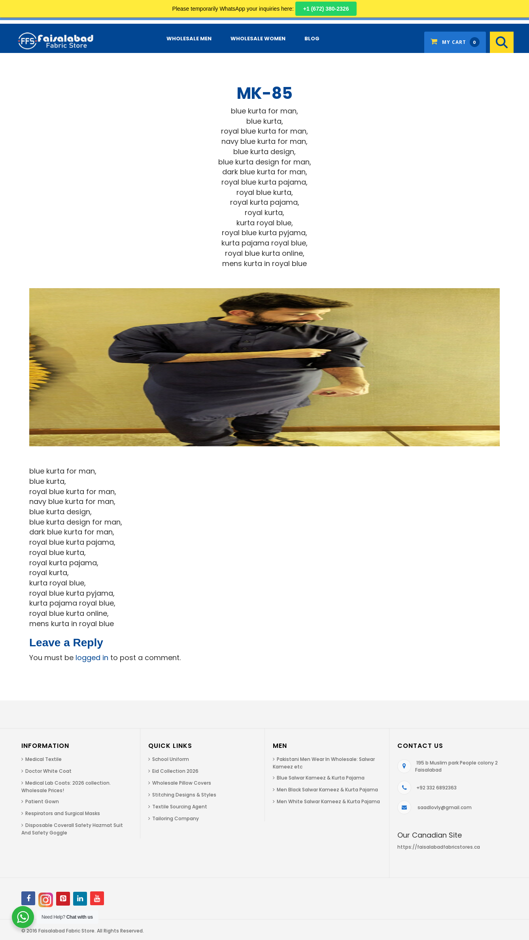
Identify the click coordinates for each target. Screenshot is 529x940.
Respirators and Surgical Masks (62, 813)
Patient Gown (42, 801)
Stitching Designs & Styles (184, 794)
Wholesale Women (257, 38)
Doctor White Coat (48, 771)
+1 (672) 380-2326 (326, 9)
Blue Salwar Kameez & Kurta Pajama (321, 777)
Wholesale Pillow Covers (181, 783)
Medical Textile (43, 759)
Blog (311, 38)
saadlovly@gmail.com (445, 807)
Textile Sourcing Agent (179, 806)
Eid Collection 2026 (175, 771)
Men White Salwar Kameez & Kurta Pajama (328, 801)
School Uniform (170, 759)
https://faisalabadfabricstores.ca (438, 847)
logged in (92, 658)
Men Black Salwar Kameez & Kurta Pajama (327, 789)
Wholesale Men (189, 38)
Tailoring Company (175, 818)
